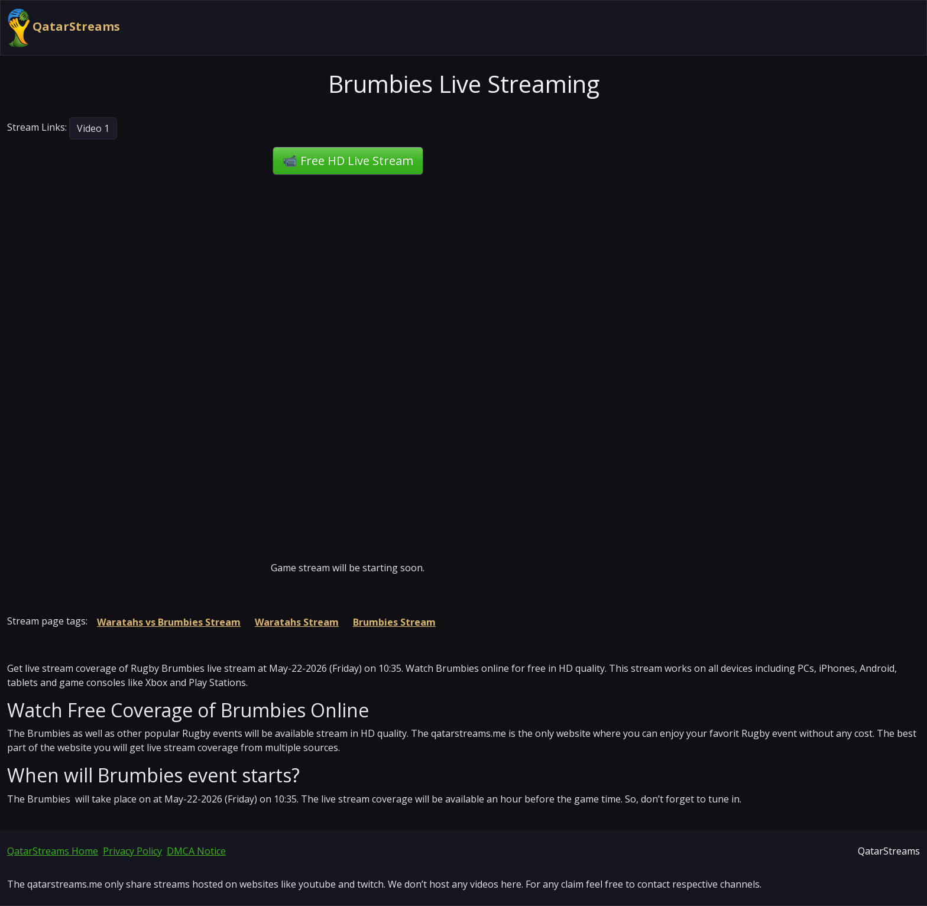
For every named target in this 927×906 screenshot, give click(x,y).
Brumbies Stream (394, 622)
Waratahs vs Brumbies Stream (169, 622)
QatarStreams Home (52, 851)
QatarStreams (64, 27)
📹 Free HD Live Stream (348, 161)
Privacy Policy (132, 851)
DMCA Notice (196, 851)
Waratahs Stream (297, 622)
